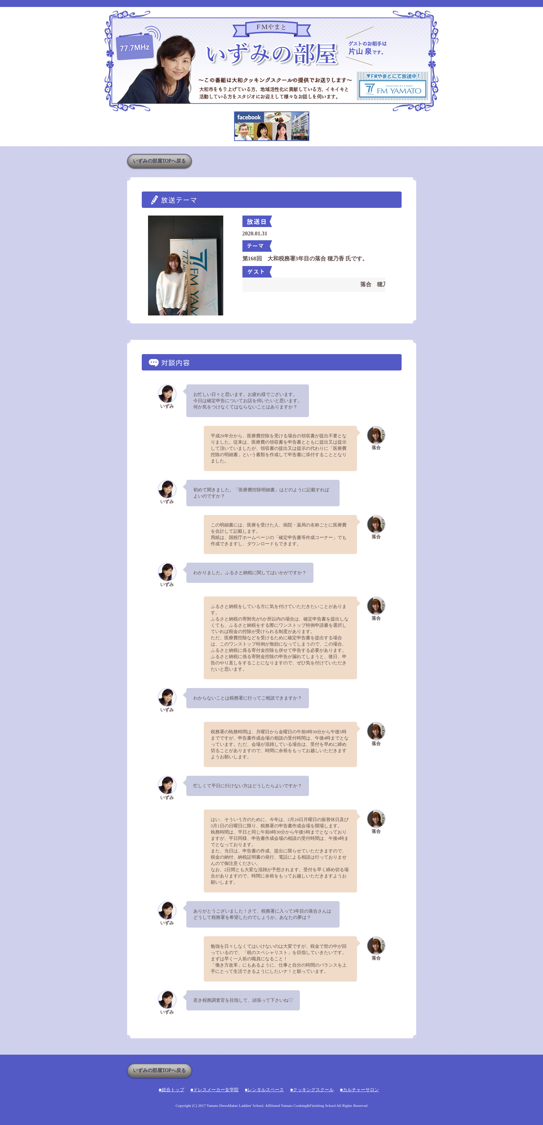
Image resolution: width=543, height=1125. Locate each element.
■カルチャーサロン (359, 1089)
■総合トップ (171, 1089)
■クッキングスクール (312, 1089)
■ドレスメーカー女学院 (215, 1089)
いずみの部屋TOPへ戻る (159, 161)
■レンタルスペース (264, 1089)
